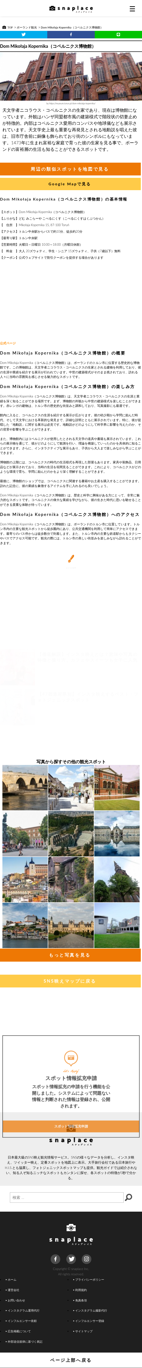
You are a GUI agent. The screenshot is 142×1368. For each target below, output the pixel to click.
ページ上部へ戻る (71, 1360)
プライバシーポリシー (88, 1279)
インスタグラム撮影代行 (90, 1310)
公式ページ (8, 343)
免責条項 (80, 1300)
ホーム (11, 1279)
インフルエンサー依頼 (21, 1320)
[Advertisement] (71, 300)
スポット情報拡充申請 (71, 1159)
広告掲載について (18, 1331)
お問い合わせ (15, 1300)
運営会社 (12, 1290)
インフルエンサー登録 (88, 1320)
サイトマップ (82, 1331)
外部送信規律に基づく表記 (24, 1341)
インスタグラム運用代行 (23, 1310)
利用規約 (80, 1290)
